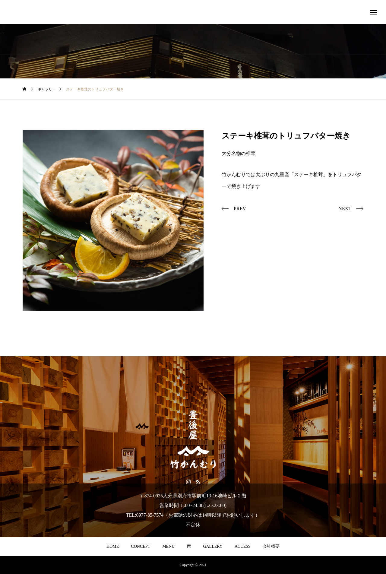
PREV (240, 208)
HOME (112, 546)
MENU (168, 546)
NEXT (344, 208)
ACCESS (243, 546)
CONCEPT (140, 546)
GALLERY (213, 546)
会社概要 (271, 546)
